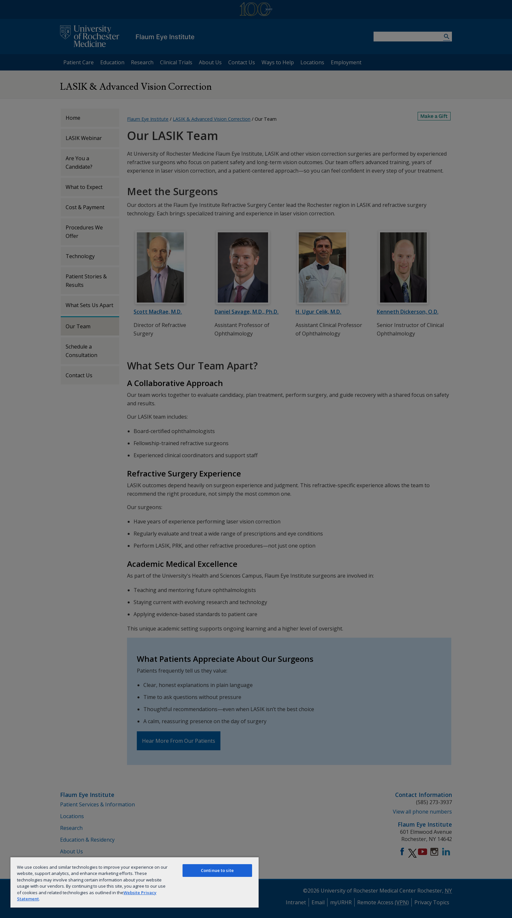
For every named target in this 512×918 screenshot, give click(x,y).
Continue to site (217, 870)
